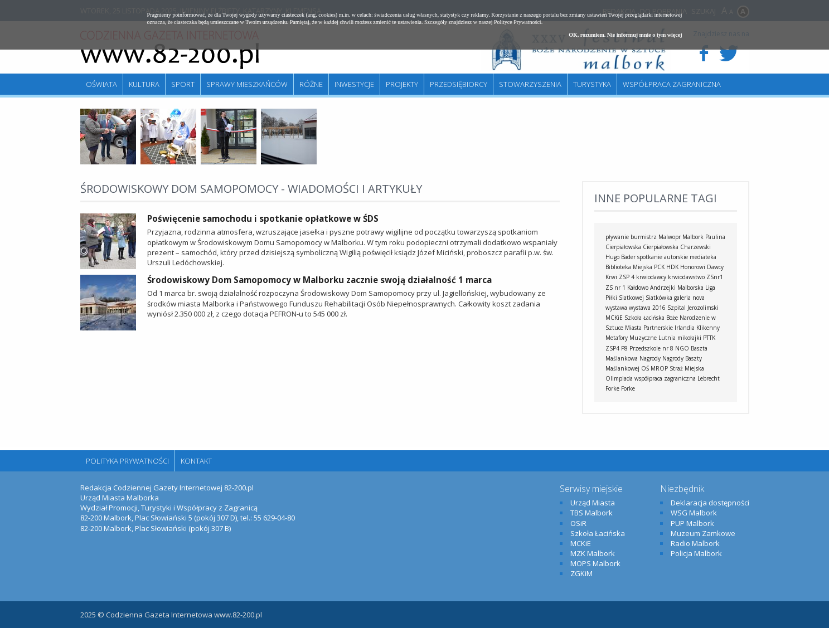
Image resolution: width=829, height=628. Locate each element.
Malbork (693, 237)
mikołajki (689, 338)
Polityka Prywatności (127, 461)
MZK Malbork (592, 553)
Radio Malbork (695, 543)
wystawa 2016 (647, 307)
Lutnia (667, 338)
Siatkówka (659, 297)
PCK (659, 267)
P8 (624, 348)
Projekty (402, 84)
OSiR (578, 523)
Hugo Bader (620, 257)
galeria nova (689, 297)
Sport (183, 84)
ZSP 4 (626, 277)
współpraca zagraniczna (665, 378)
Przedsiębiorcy (458, 84)
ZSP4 (612, 348)
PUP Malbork (692, 523)
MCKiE (614, 318)
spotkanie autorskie (662, 257)
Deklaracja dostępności (710, 503)
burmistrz (644, 237)
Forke (628, 388)
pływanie (617, 237)
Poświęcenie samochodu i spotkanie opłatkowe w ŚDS (263, 218)
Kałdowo (637, 287)
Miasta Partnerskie (649, 328)
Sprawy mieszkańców (247, 84)
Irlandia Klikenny (697, 328)
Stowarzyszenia (530, 84)
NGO (682, 348)
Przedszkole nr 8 (651, 348)
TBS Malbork (591, 513)
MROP (659, 368)
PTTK (709, 338)
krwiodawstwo (686, 277)
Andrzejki (663, 287)
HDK (672, 267)
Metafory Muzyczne (631, 338)
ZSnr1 (714, 277)
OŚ (645, 368)
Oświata (101, 84)
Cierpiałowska (660, 247)
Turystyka (592, 84)
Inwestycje (354, 84)
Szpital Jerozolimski (693, 307)
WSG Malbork (694, 513)
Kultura (144, 84)
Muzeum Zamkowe (703, 533)
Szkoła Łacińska (644, 318)
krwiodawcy (651, 277)
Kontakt (196, 461)
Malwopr (669, 237)
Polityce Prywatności (517, 22)
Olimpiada (619, 378)
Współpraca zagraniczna (672, 84)
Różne (311, 84)
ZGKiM (581, 573)
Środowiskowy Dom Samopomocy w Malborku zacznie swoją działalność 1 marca (319, 279)
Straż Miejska (687, 368)
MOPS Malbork (595, 563)
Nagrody (650, 358)
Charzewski (695, 247)
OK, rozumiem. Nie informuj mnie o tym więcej (625, 35)
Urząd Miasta (592, 503)
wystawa (616, 307)
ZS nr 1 (615, 287)
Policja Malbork (696, 553)
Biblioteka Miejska (628, 267)
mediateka (703, 257)
